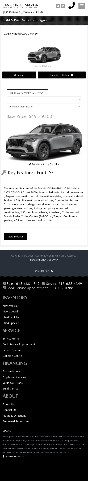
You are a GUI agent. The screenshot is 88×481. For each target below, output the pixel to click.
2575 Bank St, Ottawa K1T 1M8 (23, 12)
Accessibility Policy (13, 456)
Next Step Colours (61, 75)
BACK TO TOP (44, 271)
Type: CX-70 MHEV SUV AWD (27, 92)
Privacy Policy (38, 259)
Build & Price (10, 388)
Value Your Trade (13, 382)
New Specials (11, 311)
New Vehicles (11, 305)
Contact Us (9, 410)
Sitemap (53, 259)
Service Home (11, 338)
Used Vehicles (11, 317)
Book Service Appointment (19, 344)
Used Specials (11, 323)
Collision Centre (12, 355)
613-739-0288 (61, 288)
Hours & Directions (14, 415)
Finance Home (11, 371)
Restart (19, 75)
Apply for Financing (14, 377)
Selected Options (43, 66)
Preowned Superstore (16, 421)
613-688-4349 (28, 284)
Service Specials (12, 350)
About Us (8, 404)
